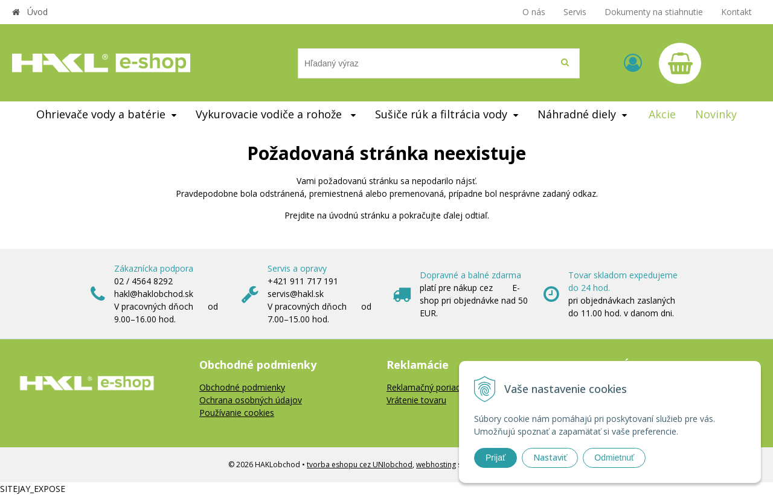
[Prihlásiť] (633, 62)
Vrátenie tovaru (416, 400)
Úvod (37, 12)
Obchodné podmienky (242, 387)
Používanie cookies (236, 412)
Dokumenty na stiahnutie (654, 12)
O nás (533, 12)
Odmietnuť (614, 457)
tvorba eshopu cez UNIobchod (359, 464)
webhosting (436, 464)
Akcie (662, 114)
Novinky (716, 114)
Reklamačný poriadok (428, 387)
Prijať (495, 457)
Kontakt (736, 12)
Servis (574, 12)
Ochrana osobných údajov (250, 400)
